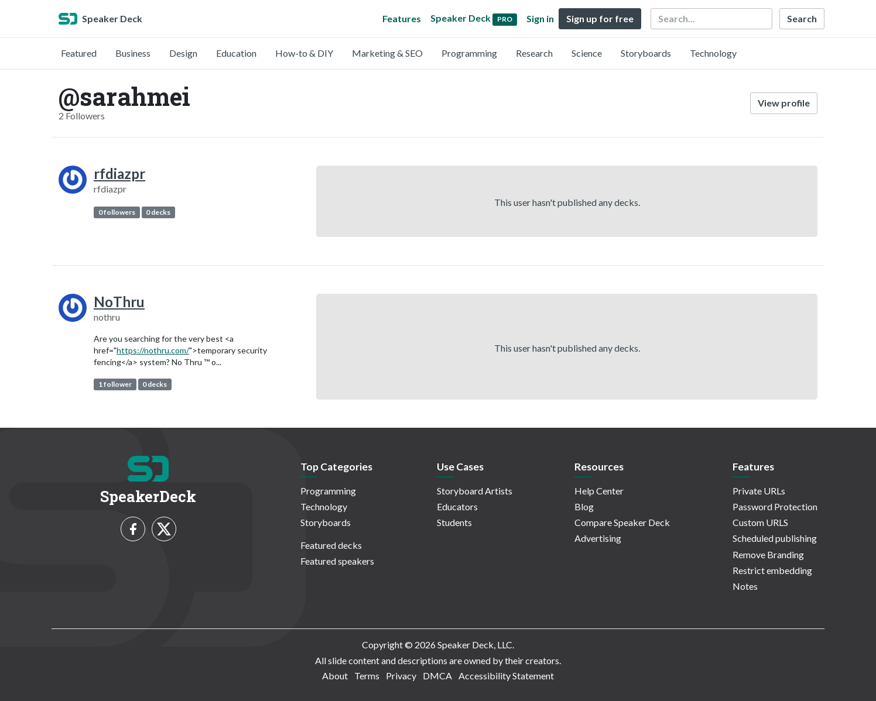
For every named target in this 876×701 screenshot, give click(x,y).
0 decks (158, 212)
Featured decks (331, 545)
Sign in (540, 18)
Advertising (597, 538)
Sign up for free (600, 18)
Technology (713, 53)
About (335, 675)
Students (454, 522)
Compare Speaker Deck (622, 522)
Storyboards (646, 53)
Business (132, 53)
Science (587, 53)
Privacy (401, 675)
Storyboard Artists (474, 490)
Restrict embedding (772, 570)
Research (534, 53)
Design (183, 53)
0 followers (116, 212)
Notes (745, 586)
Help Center (599, 490)
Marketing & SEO (387, 53)
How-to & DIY (304, 53)
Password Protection (775, 506)
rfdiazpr (119, 173)
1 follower (115, 384)
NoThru (119, 301)
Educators (457, 506)
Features (401, 18)
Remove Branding (768, 554)
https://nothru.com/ (153, 350)
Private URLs (759, 490)
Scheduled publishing (775, 538)
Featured (79, 53)
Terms (366, 675)
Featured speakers (337, 560)
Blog (584, 506)
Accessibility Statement (506, 675)
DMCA (437, 675)
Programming (469, 53)
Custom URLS (760, 522)
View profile (784, 102)
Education (236, 53)
